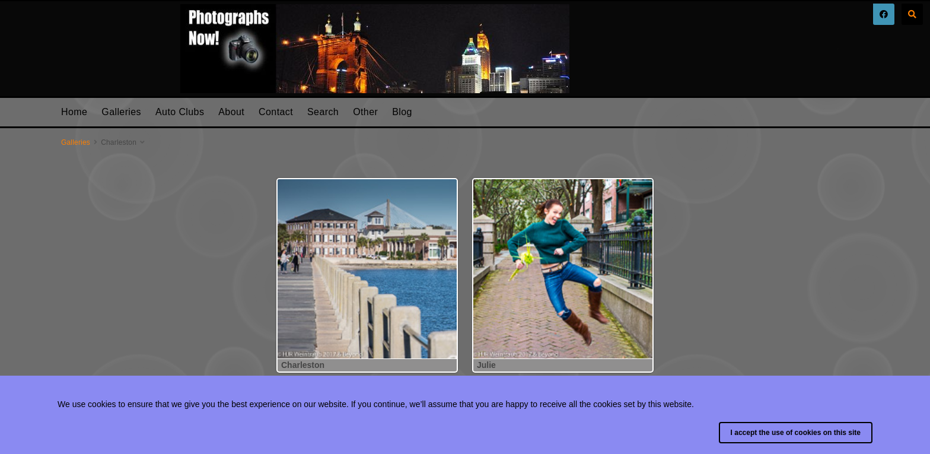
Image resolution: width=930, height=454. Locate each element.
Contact (276, 112)
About (231, 112)
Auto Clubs (179, 112)
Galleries (121, 112)
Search (323, 112)
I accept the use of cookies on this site (796, 432)
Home (74, 112)
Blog (402, 112)
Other (365, 112)
